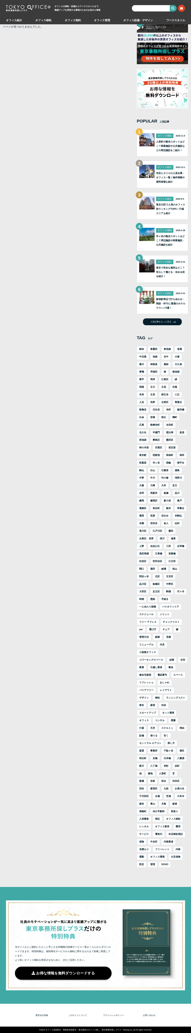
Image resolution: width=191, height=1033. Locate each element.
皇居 (182, 432)
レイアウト (166, 690)
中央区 (153, 841)
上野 (141, 546)
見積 (168, 637)
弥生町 (156, 508)
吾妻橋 (172, 553)
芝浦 (168, 796)
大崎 (152, 485)
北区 (157, 576)
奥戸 (179, 500)
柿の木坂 (144, 447)
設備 (141, 735)
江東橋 (158, 553)
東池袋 (167, 349)
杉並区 (142, 561)
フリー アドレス (148, 622)
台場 (157, 796)
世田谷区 (157, 561)
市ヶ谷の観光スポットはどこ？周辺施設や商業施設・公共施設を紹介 (170, 240)
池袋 (155, 356)
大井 (163, 485)
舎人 (166, 523)
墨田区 (169, 440)
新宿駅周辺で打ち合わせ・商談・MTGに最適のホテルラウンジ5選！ (170, 303)
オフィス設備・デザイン (138, 20)
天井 (152, 728)
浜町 (177, 766)
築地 (150, 773)
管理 (152, 864)
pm (141, 629)
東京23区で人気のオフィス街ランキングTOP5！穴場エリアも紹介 (170, 209)
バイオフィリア (170, 606)
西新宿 (156, 455)
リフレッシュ (146, 682)
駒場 (168, 591)
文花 (152, 394)
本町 (168, 409)
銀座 (174, 803)
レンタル (144, 826)
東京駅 (142, 455)
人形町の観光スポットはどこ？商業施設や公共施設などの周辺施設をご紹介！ (170, 146)
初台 (163, 781)
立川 (152, 387)
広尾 (141, 425)
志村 (177, 523)
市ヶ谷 (156, 462)
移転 (157, 697)
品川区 (142, 584)
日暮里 (164, 470)
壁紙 (152, 599)
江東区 (164, 379)
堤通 (179, 349)
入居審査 (144, 819)
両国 (141, 387)
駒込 (141, 470)
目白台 (164, 515)
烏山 (174, 569)
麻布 (141, 803)
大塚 (177, 356)
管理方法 (144, 637)
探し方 (171, 743)
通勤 (141, 856)
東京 (141, 705)
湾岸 (152, 379)
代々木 (180, 591)
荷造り (174, 811)
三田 (168, 546)
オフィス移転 (43, 20)
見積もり (144, 849)
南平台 (180, 462)
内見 (162, 644)
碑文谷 (164, 394)
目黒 (174, 387)
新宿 (152, 705)
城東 (173, 538)
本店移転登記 (175, 834)
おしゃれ (164, 682)
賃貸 (141, 750)
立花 (163, 387)
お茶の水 (179, 788)
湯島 (177, 470)
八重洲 (180, 758)
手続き (164, 599)
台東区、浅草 (146, 538)
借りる (153, 735)
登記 (157, 819)
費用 (178, 826)
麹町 (174, 417)
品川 (177, 493)
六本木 (180, 796)
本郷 (141, 523)
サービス (144, 834)
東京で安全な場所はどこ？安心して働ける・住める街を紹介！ (170, 272)
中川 (152, 478)
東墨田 (153, 349)
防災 (141, 864)
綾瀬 (163, 569)
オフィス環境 (157, 856)
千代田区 (144, 796)
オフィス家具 (162, 826)
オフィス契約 (73, 20)
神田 (182, 455)
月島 (163, 803)
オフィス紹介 (14, 20)
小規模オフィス (147, 652)
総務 (157, 637)
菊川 (141, 364)
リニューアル (146, 644)
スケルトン (167, 728)
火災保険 (175, 856)
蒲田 (152, 569)
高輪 (168, 462)
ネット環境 (168, 712)
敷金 (170, 667)
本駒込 (178, 515)
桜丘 (163, 417)
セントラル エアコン (150, 743)
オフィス (144, 720)
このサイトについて (77, 1015)
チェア (166, 629)
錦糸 (141, 349)
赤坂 (152, 781)
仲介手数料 (159, 811)
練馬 (141, 500)
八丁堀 (153, 766)
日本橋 (167, 758)
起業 (171, 660)
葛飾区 (142, 508)
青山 (152, 803)
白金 (141, 417)
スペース (178, 675)
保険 (141, 841)
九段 (166, 788)
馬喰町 (142, 811)
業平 (141, 379)
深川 (162, 538)
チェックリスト (171, 622)
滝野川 (178, 478)
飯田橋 (180, 409)
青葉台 (178, 402)
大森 (141, 485)
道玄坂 (172, 447)
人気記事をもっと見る (160, 321)
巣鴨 (141, 371)
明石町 (142, 758)
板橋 (166, 493)
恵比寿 (169, 432)
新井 (168, 508)
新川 (141, 766)
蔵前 (166, 364)
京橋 (155, 758)
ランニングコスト (175, 697)
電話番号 (162, 675)
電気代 (158, 834)
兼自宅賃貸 (145, 675)
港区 (182, 750)
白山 (152, 470)
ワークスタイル (175, 20)
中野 (141, 478)
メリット (164, 614)
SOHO (164, 864)
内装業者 (168, 841)
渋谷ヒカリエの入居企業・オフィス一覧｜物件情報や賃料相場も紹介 (170, 177)
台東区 (164, 402)
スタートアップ (147, 712)
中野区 (169, 584)
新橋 (141, 781)
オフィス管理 (102, 20)
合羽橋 (180, 546)
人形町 (162, 773)
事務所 (153, 750)
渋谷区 (176, 781)
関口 (141, 569)
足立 (174, 485)
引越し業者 (156, 667)
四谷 (141, 788)
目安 (182, 660)
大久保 (178, 364)
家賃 (141, 667)
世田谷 (153, 523)
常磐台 (180, 508)
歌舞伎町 (155, 425)
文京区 (169, 576)
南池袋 (176, 371)
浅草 (152, 402)
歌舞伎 (142, 409)
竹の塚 (164, 478)
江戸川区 (157, 531)
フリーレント (162, 849)
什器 (141, 728)
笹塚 (152, 417)
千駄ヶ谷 (168, 750)
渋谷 (163, 705)
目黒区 (158, 447)
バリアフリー (146, 690)
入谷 (141, 402)
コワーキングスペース (151, 660)
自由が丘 (155, 546)
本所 (141, 394)
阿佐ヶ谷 (144, 576)
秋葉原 (142, 462)
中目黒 (142, 356)
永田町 (169, 425)
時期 (141, 599)
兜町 (166, 766)
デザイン (144, 697)
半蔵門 (156, 432)
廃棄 (173, 720)
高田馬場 (144, 553)
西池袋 (142, 440)
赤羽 (141, 493)
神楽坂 (153, 364)
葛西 (141, 515)
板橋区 (156, 584)
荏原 (152, 515)
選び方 (152, 629)
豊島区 (156, 440)
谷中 (166, 356)
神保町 (169, 455)
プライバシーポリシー (113, 1015)
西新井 (153, 493)
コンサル (160, 720)
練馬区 (153, 500)
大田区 (142, 591)
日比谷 (156, 409)
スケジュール (146, 614)
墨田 (170, 531)
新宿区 (153, 788)
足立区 (156, 591)
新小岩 (167, 500)
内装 (178, 849)
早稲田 (153, 371)
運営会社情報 (42, 1015)
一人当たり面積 (147, 606)
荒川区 (142, 531)
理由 (182, 728)
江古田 (172, 561)
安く (166, 735)
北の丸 (142, 432)
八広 (177, 394)
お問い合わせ (149, 1015)
